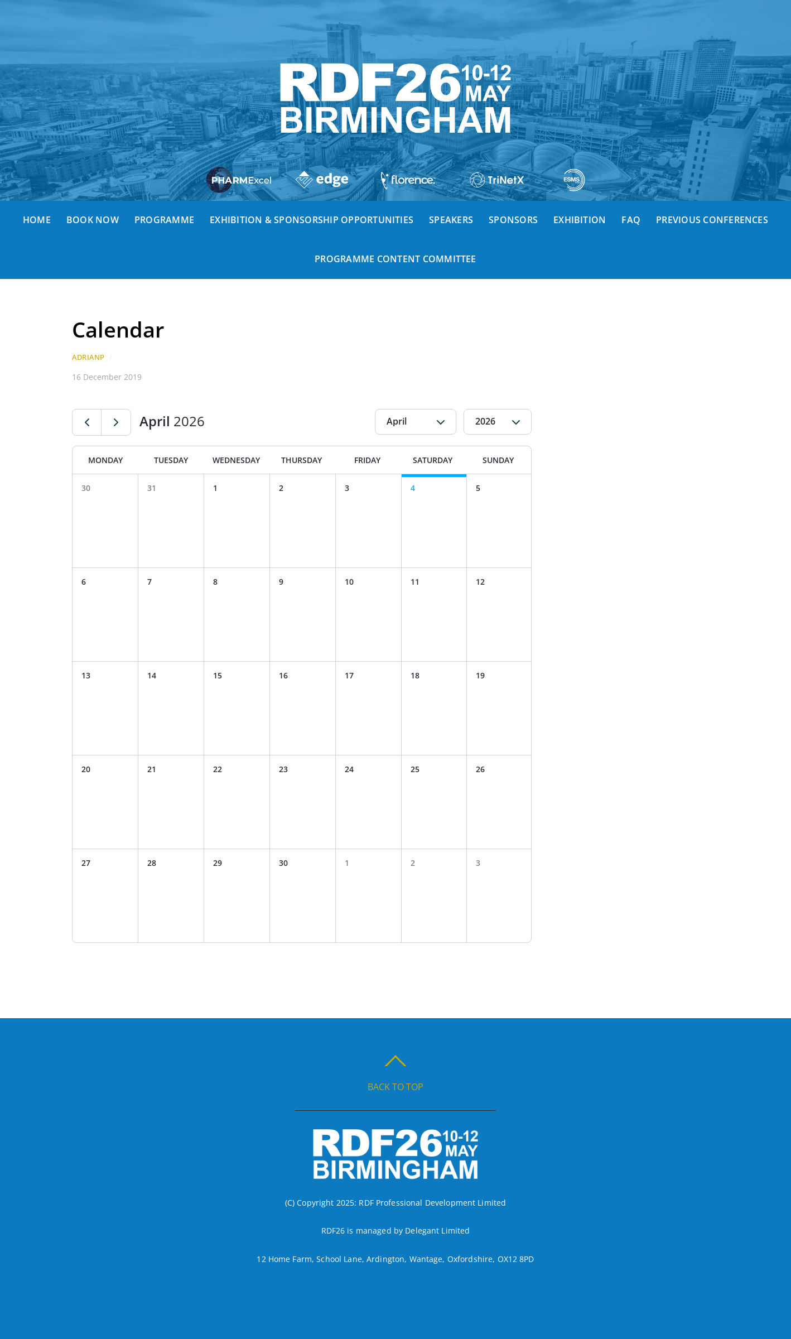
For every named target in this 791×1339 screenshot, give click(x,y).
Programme (164, 220)
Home (37, 220)
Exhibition (579, 220)
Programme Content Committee (395, 259)
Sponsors (513, 220)
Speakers (451, 220)
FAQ (630, 220)
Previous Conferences (712, 220)
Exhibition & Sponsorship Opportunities (311, 220)
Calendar (118, 329)
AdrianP (88, 357)
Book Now (92, 220)
